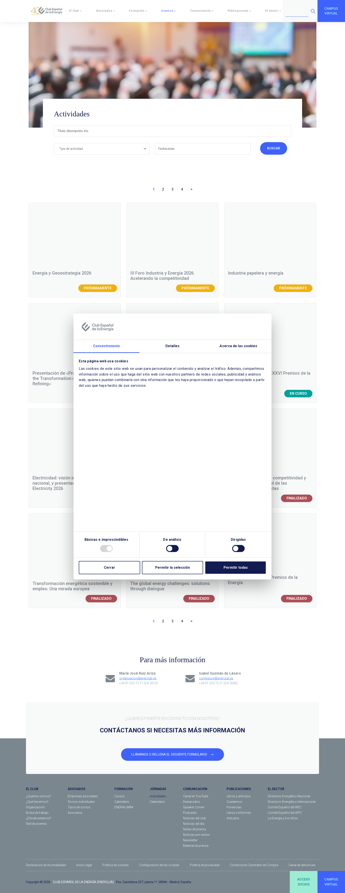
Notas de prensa (194, 829)
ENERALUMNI (123, 807)
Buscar (273, 148)
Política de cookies (116, 865)
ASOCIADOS (76, 789)
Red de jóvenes (36, 823)
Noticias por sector (196, 834)
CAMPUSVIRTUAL (331, 11)
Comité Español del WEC (285, 807)
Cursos (119, 796)
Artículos (233, 818)
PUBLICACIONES (239, 789)
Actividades (158, 796)
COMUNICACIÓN (195, 789)
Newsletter (190, 840)
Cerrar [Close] (109, 567)
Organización (35, 807)
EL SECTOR (276, 789)
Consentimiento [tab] (106, 346)
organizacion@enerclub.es (137, 678)
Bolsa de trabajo (37, 812)
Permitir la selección (172, 567)
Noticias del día (193, 823)
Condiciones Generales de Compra (254, 865)
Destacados (191, 801)
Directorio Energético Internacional (292, 801)
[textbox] (101, 149)
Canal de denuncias (302, 865)
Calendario (121, 801)
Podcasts (190, 812)
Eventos (168, 10)
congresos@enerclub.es (216, 678)
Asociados (105, 10)
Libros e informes (239, 812)
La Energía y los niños (283, 818)
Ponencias (234, 807)
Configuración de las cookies (159, 865)
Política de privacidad (204, 865)
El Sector (273, 10)
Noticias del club (194, 818)
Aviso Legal (84, 865)
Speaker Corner (193, 807)
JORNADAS (158, 789)
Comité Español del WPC (285, 812)
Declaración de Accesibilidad (46, 865)
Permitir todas (236, 567)
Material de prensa (195, 845)
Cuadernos (234, 801)
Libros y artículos (239, 796)
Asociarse (75, 812)
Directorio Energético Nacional (289, 796)
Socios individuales (81, 801)
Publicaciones (239, 10)
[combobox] (102, 149)
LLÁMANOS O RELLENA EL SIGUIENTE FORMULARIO (172, 754)
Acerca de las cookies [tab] (238, 346)
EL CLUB (32, 789)
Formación (138, 10)
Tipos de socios (79, 807)
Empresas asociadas (83, 796)
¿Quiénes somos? (38, 796)
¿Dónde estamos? (38, 818)
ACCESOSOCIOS (303, 881)
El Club (75, 10)
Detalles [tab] (172, 346)
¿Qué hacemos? (37, 801)
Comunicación (202, 10)
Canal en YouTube (195, 796)
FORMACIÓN (123, 789)
